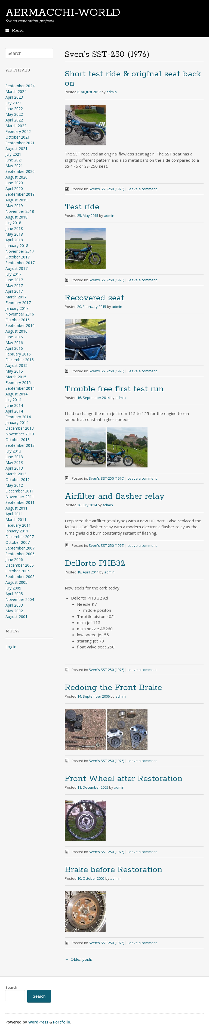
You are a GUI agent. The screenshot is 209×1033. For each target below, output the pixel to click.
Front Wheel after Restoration (124, 778)
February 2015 (18, 382)
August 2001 (16, 616)
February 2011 (18, 525)
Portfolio (61, 1022)
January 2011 (16, 530)
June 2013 (14, 456)
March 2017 (15, 296)
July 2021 (13, 154)
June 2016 (14, 336)
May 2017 (14, 285)
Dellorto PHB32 (95, 563)
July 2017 (13, 274)
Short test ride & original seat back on (133, 79)
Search (11, 987)
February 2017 (18, 302)
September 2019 (20, 194)
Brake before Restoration (113, 870)
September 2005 (20, 576)
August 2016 (16, 331)
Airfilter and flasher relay (115, 496)
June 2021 (14, 160)
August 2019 (16, 199)
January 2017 (16, 308)
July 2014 (13, 399)
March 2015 (15, 376)
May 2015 (14, 371)
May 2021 (14, 165)
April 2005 (14, 593)
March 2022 (15, 125)
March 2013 (15, 473)
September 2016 (20, 325)
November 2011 (19, 496)
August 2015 (16, 365)
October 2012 (17, 479)
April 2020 (14, 188)
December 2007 (19, 536)
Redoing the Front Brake (113, 687)
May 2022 (14, 114)
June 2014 (14, 405)
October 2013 (17, 439)
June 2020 (14, 182)
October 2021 (17, 137)
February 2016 (18, 354)
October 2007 (17, 542)
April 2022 (14, 120)
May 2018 (14, 234)
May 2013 (14, 462)
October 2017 (17, 257)
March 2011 (15, 519)
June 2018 (14, 228)
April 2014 (14, 411)
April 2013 (14, 468)
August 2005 (16, 582)
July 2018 (13, 222)
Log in (10, 646)
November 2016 (19, 314)
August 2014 (16, 394)
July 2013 (13, 451)
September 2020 (20, 171)
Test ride (82, 207)
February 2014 (18, 416)
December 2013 (19, 428)
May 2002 (14, 610)
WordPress (38, 1022)
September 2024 (20, 85)
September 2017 (20, 262)
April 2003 (14, 605)
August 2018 (16, 217)
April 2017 (14, 291)
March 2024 (15, 91)
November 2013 (19, 433)
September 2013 (20, 445)
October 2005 (17, 570)
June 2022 (14, 108)
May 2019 (14, 205)
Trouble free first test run (114, 389)
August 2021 (16, 148)
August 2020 (16, 177)
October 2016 (17, 319)
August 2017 (16, 268)
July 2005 (13, 588)
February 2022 (18, 131)
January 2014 (16, 422)
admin (111, 91)
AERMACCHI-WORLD (62, 13)
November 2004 (19, 599)
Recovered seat (94, 298)
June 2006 (14, 559)
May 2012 (14, 485)
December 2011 (19, 491)
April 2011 (14, 513)
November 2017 (19, 251)
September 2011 (20, 502)
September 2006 (20, 553)
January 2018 (16, 245)
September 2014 (20, 388)
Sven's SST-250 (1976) (106, 188)
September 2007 (20, 548)
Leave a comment (142, 188)
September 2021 (20, 142)
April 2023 (14, 97)
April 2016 (14, 348)
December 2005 (19, 565)
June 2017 (14, 279)
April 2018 (14, 239)
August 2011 (16, 508)
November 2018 (19, 211)
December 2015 (19, 359)
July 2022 (13, 102)
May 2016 (14, 342)
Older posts (78, 959)
